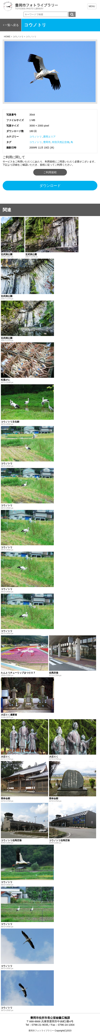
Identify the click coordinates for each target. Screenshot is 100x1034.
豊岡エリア (49, 136)
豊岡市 (47, 142)
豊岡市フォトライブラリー (41, 1030)
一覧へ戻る (12, 25)
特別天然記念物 (60, 142)
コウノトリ (35, 136)
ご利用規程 (50, 172)
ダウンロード (50, 186)
